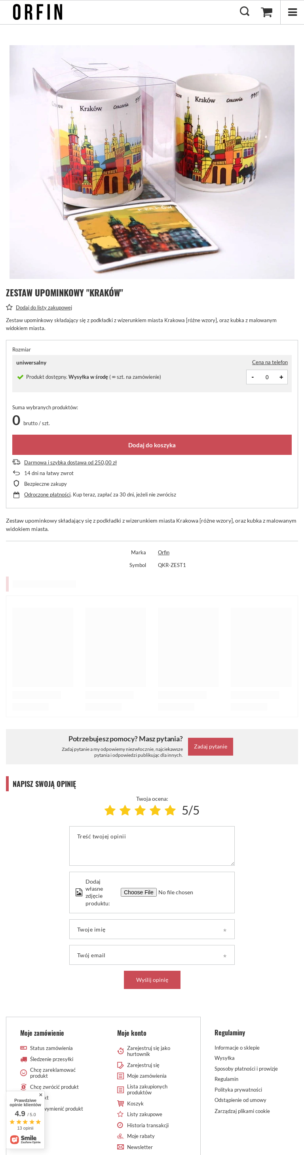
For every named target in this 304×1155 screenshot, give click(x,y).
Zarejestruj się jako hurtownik (148, 1051)
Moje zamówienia (147, 1076)
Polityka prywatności (238, 1090)
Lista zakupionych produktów (147, 1090)
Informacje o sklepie (237, 1048)
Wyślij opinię (152, 979)
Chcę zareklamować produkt (53, 1073)
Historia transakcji (148, 1125)
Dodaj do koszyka (152, 445)
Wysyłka (225, 1058)
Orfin (163, 552)
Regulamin (226, 1079)
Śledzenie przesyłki (51, 1059)
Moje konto (131, 1033)
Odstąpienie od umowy (240, 1100)
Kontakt (39, 1098)
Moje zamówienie (42, 1033)
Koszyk (135, 1104)
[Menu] (292, 12)
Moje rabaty (141, 1136)
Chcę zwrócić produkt (54, 1087)
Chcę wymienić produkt (56, 1109)
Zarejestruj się (143, 1065)
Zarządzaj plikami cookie (242, 1111)
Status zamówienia (51, 1048)
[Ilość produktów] (267, 377)
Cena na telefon (270, 362)
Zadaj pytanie (210, 746)
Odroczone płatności (47, 494)
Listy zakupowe (144, 1114)
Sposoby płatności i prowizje (246, 1069)
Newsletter (140, 1147)
